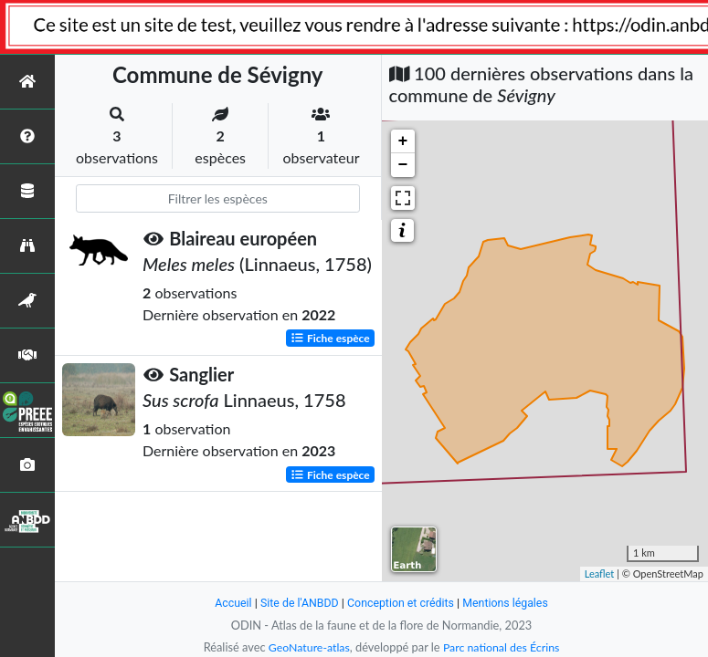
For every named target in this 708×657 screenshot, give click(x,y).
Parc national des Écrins (502, 647)
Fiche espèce (330, 338)
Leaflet (600, 573)
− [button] (403, 165)
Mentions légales (509, 603)
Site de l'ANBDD (296, 603)
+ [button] (403, 141)
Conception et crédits (401, 603)
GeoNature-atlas (307, 647)
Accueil (228, 603)
